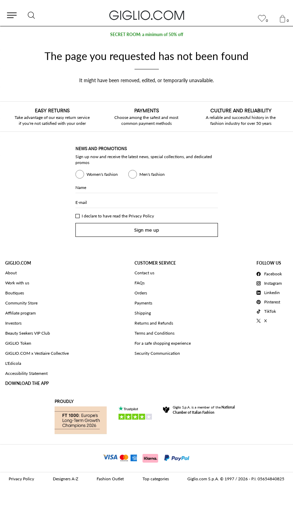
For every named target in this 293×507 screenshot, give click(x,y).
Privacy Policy (141, 215)
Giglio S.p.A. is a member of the (204, 409)
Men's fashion (146, 174)
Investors (13, 323)
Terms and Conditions (154, 333)
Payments (143, 303)
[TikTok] (270, 310)
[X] (270, 320)
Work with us (17, 282)
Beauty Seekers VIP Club (27, 333)
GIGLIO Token (18, 343)
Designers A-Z (65, 478)
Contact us (144, 272)
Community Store (21, 303)
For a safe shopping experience (163, 343)
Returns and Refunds (154, 323)
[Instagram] (270, 282)
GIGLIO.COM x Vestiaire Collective (37, 353)
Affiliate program (20, 313)
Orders (141, 292)
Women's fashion (96, 174)
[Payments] (146, 457)
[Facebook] (270, 273)
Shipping (143, 313)
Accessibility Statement (26, 373)
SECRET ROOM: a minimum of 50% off (146, 34)
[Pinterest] (270, 301)
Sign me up (146, 230)
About (11, 272)
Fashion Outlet (110, 478)
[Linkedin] (270, 291)
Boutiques (14, 292)
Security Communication (157, 353)
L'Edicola (13, 363)
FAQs (140, 282)
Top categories (156, 478)
